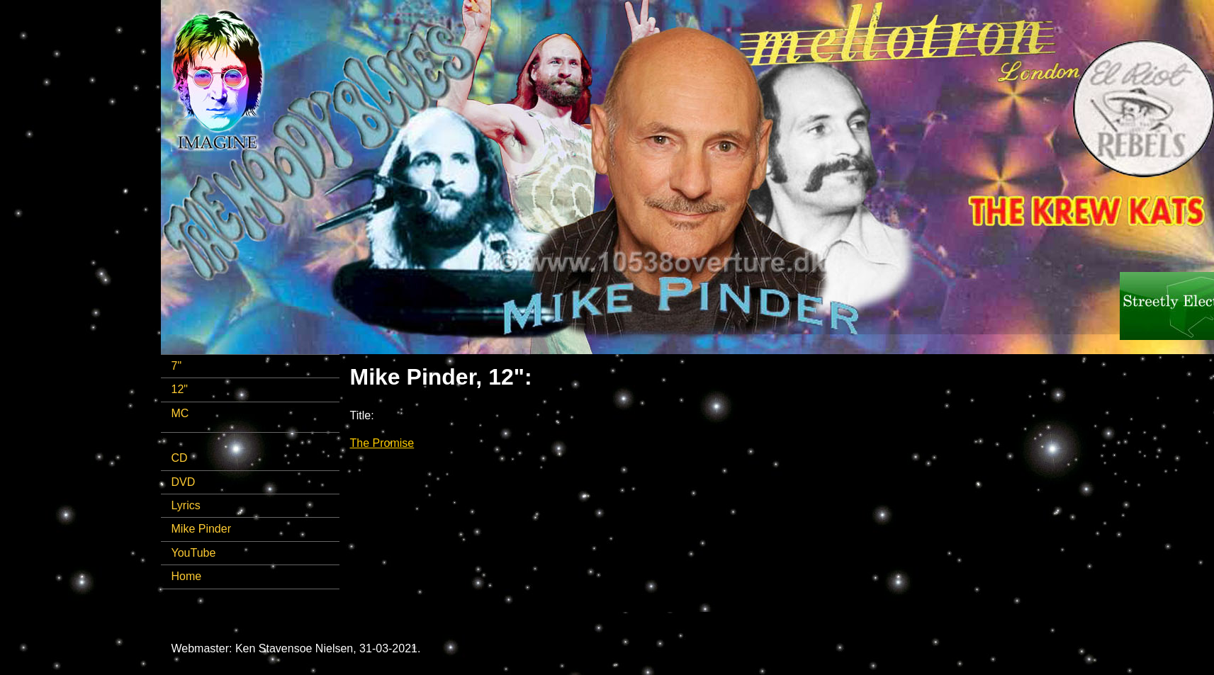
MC (180, 413)
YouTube (194, 553)
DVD (184, 482)
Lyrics (186, 505)
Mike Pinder (201, 529)
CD (180, 458)
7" (177, 366)
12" (180, 389)
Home (187, 576)
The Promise (382, 443)
